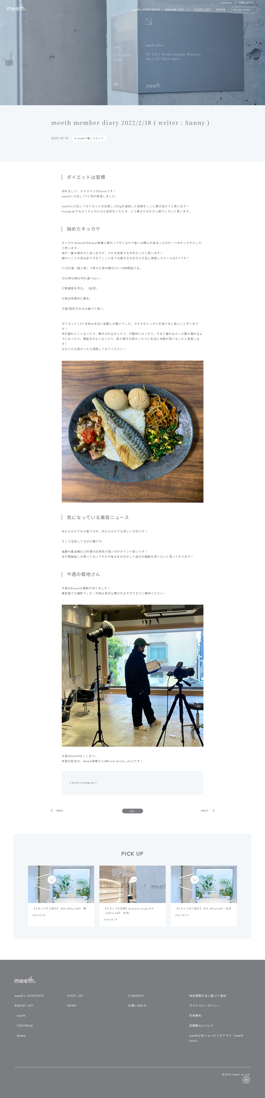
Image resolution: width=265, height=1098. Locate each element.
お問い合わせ (248, 3)
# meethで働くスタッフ (89, 138)
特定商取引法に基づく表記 (207, 996)
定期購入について (201, 1026)
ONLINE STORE (244, 10)
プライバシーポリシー (204, 1006)
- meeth (20, 1016)
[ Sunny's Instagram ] (83, 782)
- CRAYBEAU (24, 1026)
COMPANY (226, 3)
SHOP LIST (203, 10)
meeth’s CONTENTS (145, 10)
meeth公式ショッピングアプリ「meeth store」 (216, 1038)
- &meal (20, 1036)
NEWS (220, 10)
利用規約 (195, 1016)
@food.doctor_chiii (119, 761)
